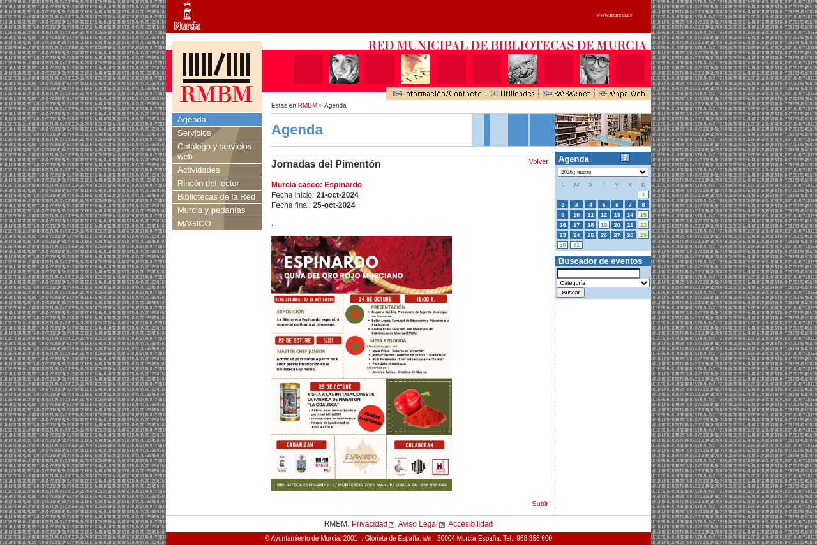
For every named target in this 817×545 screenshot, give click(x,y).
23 (563, 235)
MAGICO (194, 223)
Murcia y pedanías (211, 210)
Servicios (194, 133)
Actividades (198, 170)
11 (590, 215)
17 (576, 225)
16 (563, 225)
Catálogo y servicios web (214, 151)
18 (590, 225)
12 (604, 215)
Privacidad (369, 524)
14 (630, 215)
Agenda (191, 119)
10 (576, 215)
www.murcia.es (614, 14)
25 (590, 235)
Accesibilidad (470, 524)
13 (617, 215)
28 (630, 235)
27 (617, 235)
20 (617, 225)
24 (576, 235)
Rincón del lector (208, 183)
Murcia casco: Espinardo (316, 184)
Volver (538, 161)
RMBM (308, 105)
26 (604, 235)
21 (630, 225)
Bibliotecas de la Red (216, 196)
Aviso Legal (418, 524)
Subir (540, 503)
